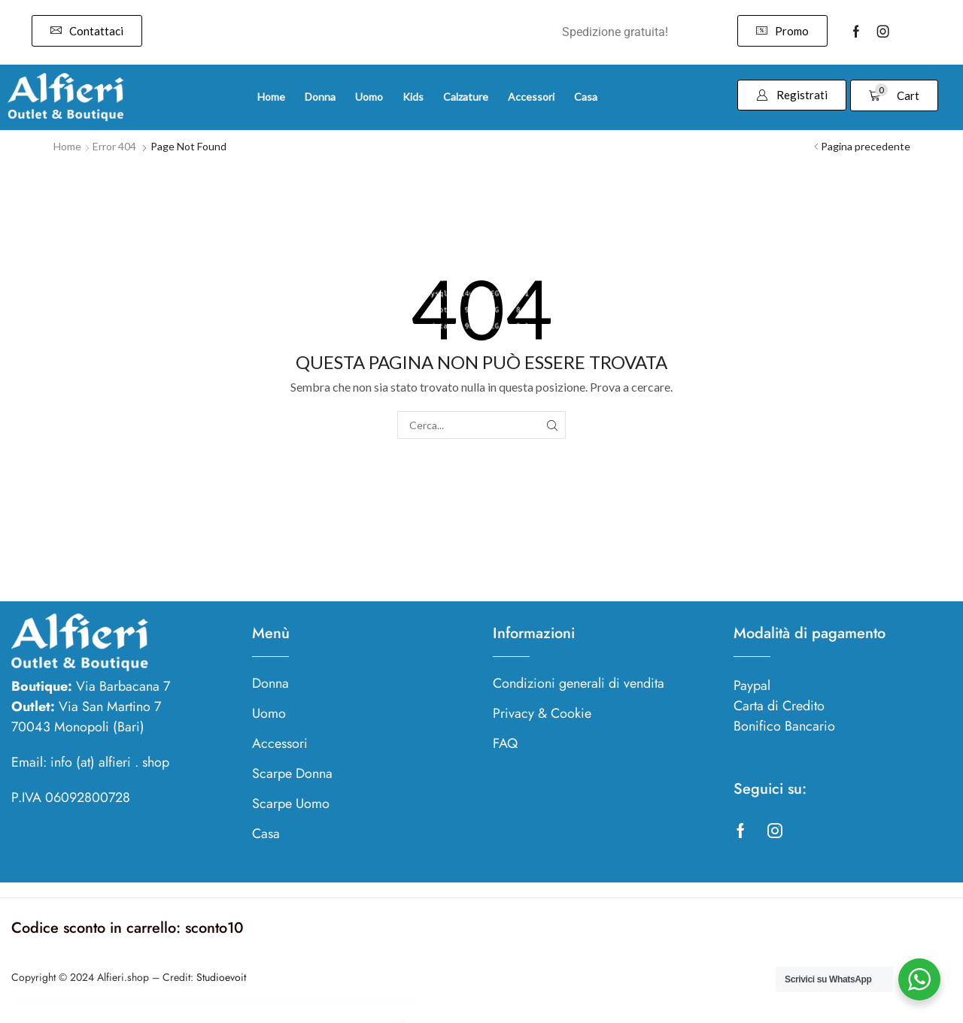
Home (67, 146)
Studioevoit (221, 977)
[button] (87, 31)
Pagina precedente (865, 146)
